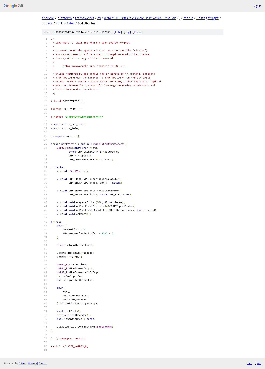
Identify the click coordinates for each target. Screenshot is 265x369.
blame (137, 32)
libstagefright (207, 18)
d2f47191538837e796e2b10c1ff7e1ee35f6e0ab (140, 18)
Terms (43, 363)
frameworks (84, 18)
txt (249, 363)
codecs (47, 23)
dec (72, 23)
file (118, 32)
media (188, 18)
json (258, 363)
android (48, 18)
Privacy (32, 363)
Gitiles (22, 363)
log (127, 32)
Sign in (257, 6)
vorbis (61, 23)
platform (64, 18)
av (99, 18)
